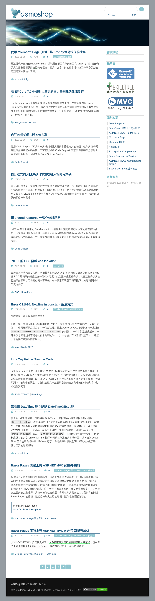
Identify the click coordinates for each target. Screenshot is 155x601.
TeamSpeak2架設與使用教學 (124, 128)
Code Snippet (21, 162)
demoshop (32, 13)
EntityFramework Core (25, 122)
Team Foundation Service (122, 156)
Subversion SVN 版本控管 (123, 168)
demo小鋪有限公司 (29, 590)
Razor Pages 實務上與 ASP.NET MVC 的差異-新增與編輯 (50, 530)
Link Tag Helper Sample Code (32, 359)
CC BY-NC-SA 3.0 (35, 584)
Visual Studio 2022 (24, 347)
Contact (112, 15)
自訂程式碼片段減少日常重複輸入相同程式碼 (41, 174)
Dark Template (117, 123)
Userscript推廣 (117, 142)
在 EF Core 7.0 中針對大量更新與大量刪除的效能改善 (47, 91)
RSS (134, 15)
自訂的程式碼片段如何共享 (29, 134)
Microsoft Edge (22, 79)
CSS (17, 292)
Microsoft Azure (22, 453)
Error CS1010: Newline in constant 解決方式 (42, 304)
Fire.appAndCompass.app (123, 151)
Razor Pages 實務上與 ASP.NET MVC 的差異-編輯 (45, 465)
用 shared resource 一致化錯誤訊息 (35, 217)
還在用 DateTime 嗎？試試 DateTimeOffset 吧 (42, 406)
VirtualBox (114, 147)
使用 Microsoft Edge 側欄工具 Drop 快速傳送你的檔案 (48, 52)
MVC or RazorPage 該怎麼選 (29, 518)
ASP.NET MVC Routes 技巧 (124, 133)
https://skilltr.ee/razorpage (27, 509)
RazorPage (26, 292)
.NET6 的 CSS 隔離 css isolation (33, 261)
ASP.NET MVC (22, 394)
